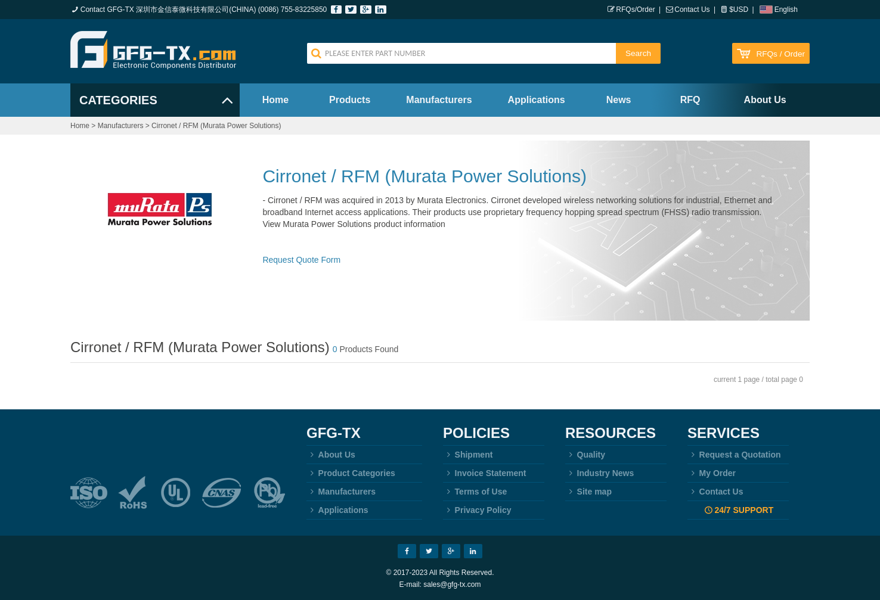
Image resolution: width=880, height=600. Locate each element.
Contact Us (691, 9)
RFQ (690, 100)
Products (349, 100)
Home (275, 100)
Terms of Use (475, 491)
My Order (711, 473)
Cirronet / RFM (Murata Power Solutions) (216, 126)
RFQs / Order (780, 53)
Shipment (467, 454)
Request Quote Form (301, 260)
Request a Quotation (734, 454)
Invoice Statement (484, 473)
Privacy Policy (477, 510)
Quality (585, 454)
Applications (536, 100)
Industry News (599, 473)
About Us (765, 100)
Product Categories (350, 473)
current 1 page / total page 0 (758, 379)
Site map (588, 491)
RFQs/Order (635, 9)
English (786, 9)
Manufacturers (439, 100)
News (618, 100)
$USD (738, 9)
